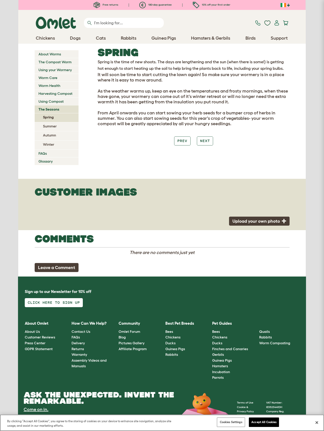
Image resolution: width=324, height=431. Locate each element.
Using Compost (51, 101)
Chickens (172, 337)
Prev (182, 141)
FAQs (42, 153)
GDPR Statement (39, 349)
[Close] (317, 422)
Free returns (106, 4)
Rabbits (171, 354)
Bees (169, 331)
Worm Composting (274, 343)
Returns (78, 349)
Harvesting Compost (55, 93)
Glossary (45, 161)
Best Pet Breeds (179, 323)
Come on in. (36, 409)
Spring (48, 117)
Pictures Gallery (131, 343)
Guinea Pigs (175, 349)
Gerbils (218, 354)
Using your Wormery (55, 70)
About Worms (49, 54)
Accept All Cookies (264, 422)
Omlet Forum (129, 331)
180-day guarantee (155, 4)
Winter (48, 144)
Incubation (221, 372)
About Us (32, 331)
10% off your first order (211, 4)
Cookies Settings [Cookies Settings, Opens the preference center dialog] (231, 422)
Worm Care (47, 78)
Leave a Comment (56, 267)
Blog (122, 337)
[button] (255, 324)
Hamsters (220, 366)
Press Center (35, 343)
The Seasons (48, 109)
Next (205, 141)
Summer (50, 126)
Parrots (218, 377)
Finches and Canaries (230, 349)
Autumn (49, 135)
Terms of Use (245, 402)
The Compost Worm (55, 62)
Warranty (79, 354)
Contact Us (81, 331)
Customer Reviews (40, 337)
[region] (162, 423)
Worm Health (49, 86)
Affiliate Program (133, 349)
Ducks (170, 343)
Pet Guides (222, 323)
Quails (264, 331)
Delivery (78, 343)
